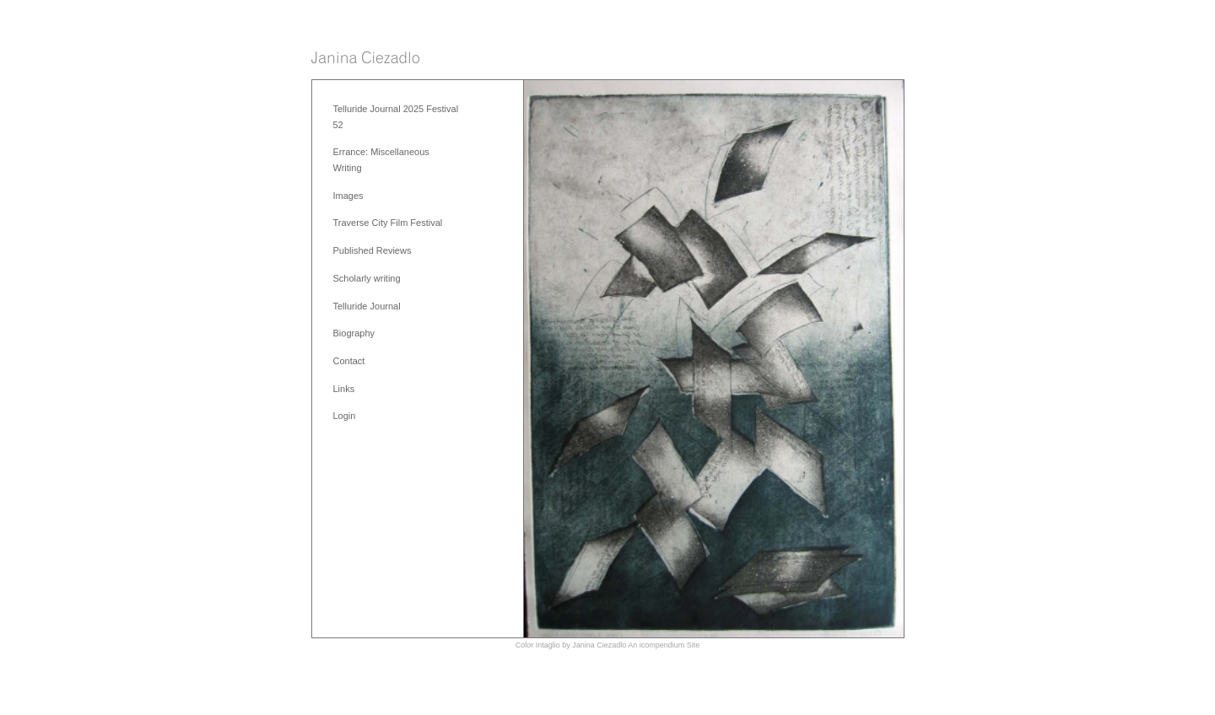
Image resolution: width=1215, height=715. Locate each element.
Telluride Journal (367, 306)
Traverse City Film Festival (388, 223)
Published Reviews (372, 250)
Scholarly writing (367, 278)
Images (348, 196)
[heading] (365, 59)
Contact (349, 361)
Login (344, 416)
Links (344, 389)
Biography (354, 333)
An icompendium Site (663, 645)
